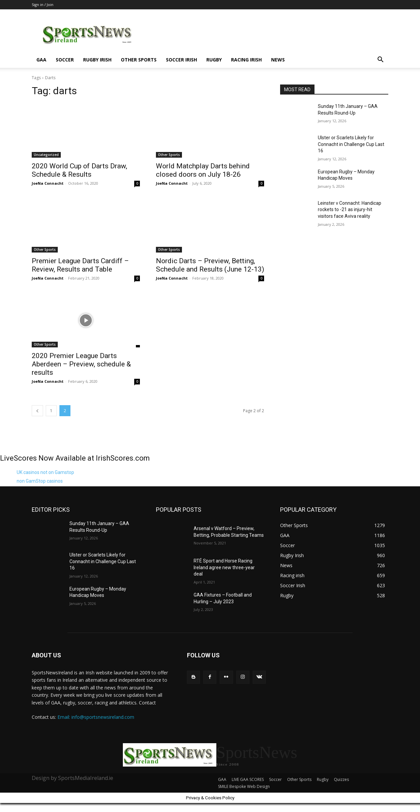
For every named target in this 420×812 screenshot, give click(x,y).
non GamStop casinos (40, 481)
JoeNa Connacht (47, 183)
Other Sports (139, 59)
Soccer (65, 59)
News (278, 59)
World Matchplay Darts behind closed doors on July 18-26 (203, 170)
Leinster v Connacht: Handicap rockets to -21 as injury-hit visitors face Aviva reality (349, 209)
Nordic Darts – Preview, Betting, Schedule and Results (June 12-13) (210, 265)
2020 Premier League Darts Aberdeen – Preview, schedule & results (81, 364)
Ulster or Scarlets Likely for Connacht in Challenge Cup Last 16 (351, 144)
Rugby (214, 59)
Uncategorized (46, 154)
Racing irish (246, 59)
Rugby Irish (97, 59)
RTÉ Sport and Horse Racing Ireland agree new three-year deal (224, 567)
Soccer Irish (181, 59)
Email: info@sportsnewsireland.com (95, 717)
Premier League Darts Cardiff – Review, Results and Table (80, 265)
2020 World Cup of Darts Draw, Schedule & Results (79, 170)
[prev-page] (37, 410)
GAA (41, 59)
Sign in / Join (42, 4)
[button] (380, 60)
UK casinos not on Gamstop (45, 472)
